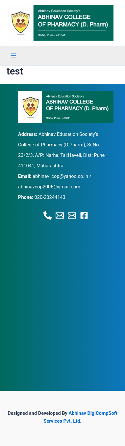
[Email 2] (72, 215)
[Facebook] (84, 215)
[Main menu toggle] (13, 55)
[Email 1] (60, 215)
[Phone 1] (47, 215)
